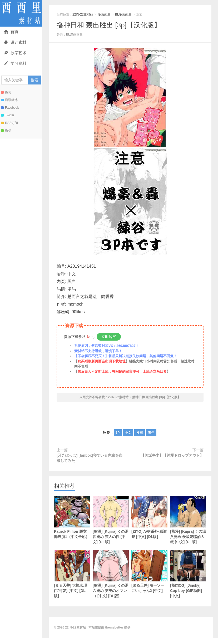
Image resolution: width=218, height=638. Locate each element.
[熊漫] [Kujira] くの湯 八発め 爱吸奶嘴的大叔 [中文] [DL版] (188, 520)
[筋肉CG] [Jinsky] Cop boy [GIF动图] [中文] (188, 574)
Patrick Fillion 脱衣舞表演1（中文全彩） (72, 517)
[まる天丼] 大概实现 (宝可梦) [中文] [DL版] (72, 574)
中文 (128, 433)
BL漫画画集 (123, 14)
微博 (6, 92)
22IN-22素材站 (21, 13)
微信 (6, 130)
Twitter (7, 115)
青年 (151, 433)
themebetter (114, 627)
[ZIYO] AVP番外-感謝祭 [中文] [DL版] (149, 517)
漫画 (139, 433)
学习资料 (15, 63)
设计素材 (15, 42)
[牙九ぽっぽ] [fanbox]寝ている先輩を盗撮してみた (89, 458)
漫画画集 (104, 14)
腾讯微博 (9, 100)
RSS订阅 (9, 123)
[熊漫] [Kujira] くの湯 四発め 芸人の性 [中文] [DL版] (111, 520)
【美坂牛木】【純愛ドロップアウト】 (172, 455)
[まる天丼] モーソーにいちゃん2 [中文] (149, 571)
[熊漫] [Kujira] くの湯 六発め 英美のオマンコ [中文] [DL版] (111, 574)
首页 (11, 31)
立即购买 (108, 337)
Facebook (10, 107)
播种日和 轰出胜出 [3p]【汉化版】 (109, 25)
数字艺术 (15, 53)
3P (118, 433)
